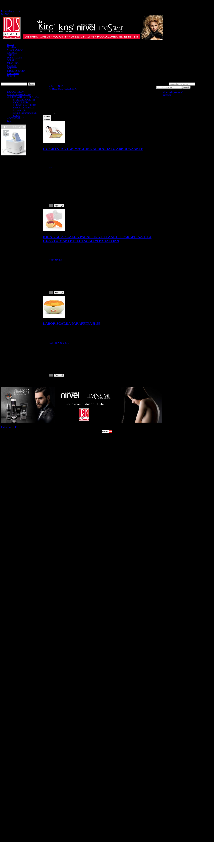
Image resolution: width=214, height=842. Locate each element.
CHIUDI (5, 14)
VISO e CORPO (15, 49)
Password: (200, 84)
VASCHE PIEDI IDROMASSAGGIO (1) (24, 103)
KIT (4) (10, 121)
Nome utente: (162, 84)
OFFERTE (12, 68)
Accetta (16, 11)
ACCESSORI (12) (16, 118)
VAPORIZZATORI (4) (23, 107)
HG (50, 168)
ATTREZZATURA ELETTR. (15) (23, 97)
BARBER (11, 65)
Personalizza (7, 11)
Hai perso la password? (172, 92)
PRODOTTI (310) (15, 92)
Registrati (166, 95)
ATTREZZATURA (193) (19, 94)
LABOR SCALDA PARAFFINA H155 (72, 323)
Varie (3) (17, 115)
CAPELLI (12, 52)
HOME (10, 44)
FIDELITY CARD (16, 71)
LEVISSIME (13, 73)
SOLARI (11, 60)
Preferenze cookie (9, 427)
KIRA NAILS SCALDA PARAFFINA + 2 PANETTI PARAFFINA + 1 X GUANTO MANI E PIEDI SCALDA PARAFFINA (97, 239)
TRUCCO (12, 55)
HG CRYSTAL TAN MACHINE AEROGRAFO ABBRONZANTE (93, 149)
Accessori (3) (19, 110)
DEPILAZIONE (14, 57)
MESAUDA (13, 63)
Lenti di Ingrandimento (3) (25, 113)
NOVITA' (11, 47)
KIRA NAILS (55, 260)
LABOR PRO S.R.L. (59, 343)
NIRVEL (11, 76)
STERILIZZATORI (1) (24, 99)
